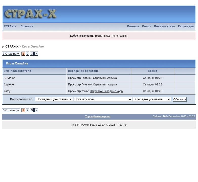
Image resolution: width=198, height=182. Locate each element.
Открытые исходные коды (106, 91)
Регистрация (119, 35)
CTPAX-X (10, 26)
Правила (27, 26)
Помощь (133, 26)
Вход (107, 35)
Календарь (186, 26)
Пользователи (164, 26)
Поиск (146, 26)
